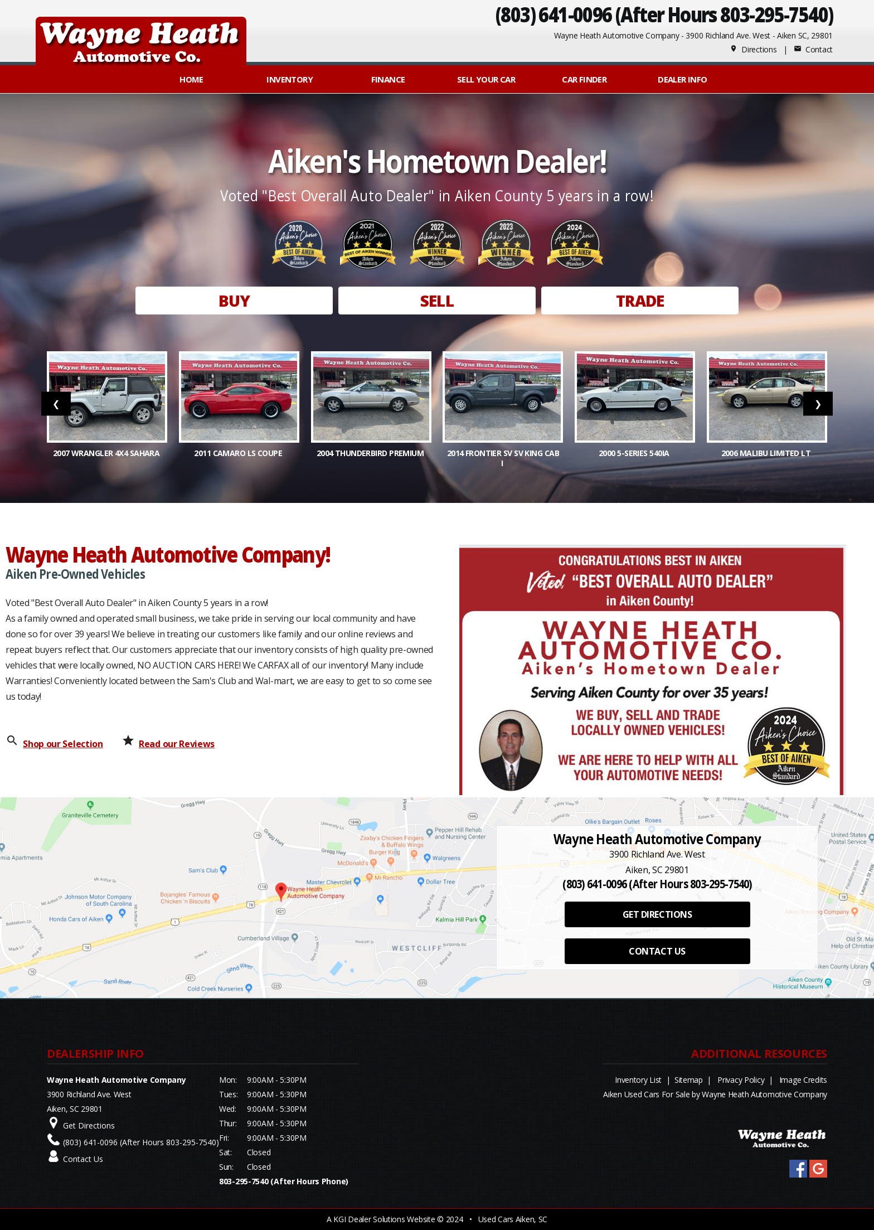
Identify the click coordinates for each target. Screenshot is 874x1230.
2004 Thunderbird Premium (371, 453)
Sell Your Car (486, 79)
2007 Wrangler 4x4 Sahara (107, 453)
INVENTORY (289, 79)
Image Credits (803, 1079)
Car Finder (584, 79)
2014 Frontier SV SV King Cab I (503, 458)
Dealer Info (682, 79)
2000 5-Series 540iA (635, 453)
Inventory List (638, 1079)
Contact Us (83, 1159)
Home (191, 79)
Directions (753, 49)
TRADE (640, 300)
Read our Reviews (177, 744)
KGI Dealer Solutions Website (384, 1219)
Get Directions (89, 1125)
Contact (813, 49)
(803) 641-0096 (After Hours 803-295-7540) (664, 14)
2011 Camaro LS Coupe (239, 453)
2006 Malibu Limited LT (767, 453)
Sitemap (688, 1079)
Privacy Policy (740, 1079)
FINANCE (388, 79)
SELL (437, 300)
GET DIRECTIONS (657, 914)
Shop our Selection (63, 744)
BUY (234, 300)
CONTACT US (657, 951)
